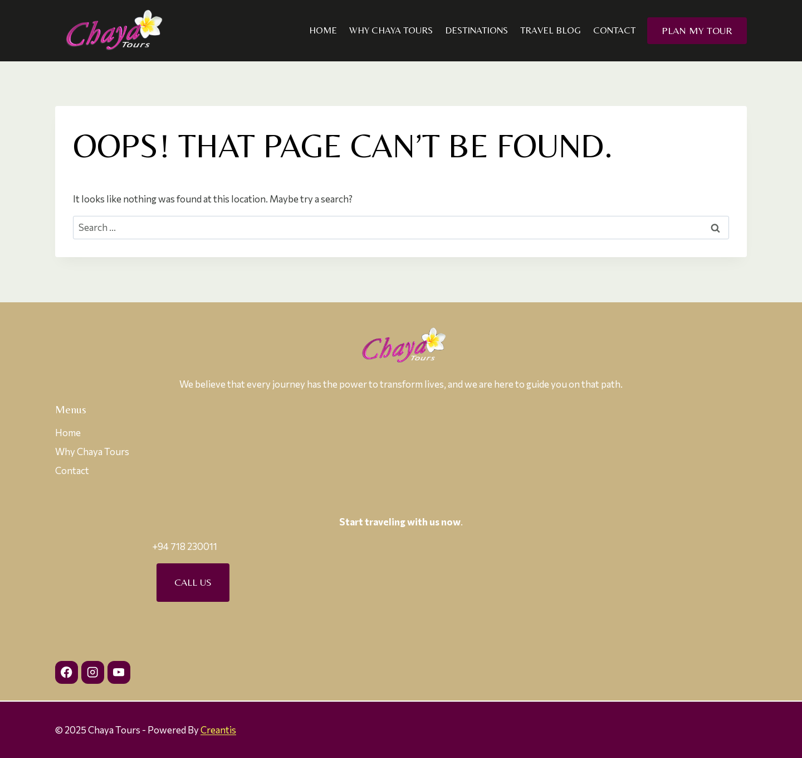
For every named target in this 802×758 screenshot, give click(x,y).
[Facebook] (66, 672)
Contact (614, 30)
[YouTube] (118, 672)
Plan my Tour (697, 30)
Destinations (476, 30)
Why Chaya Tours (391, 30)
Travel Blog (550, 30)
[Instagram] (92, 672)
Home (323, 30)
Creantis (218, 730)
